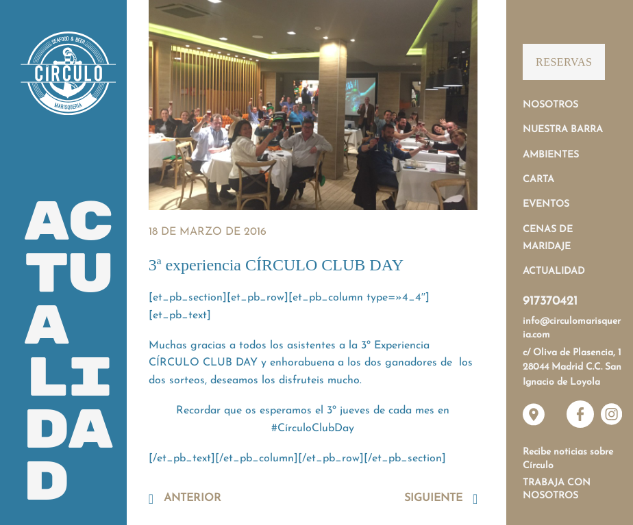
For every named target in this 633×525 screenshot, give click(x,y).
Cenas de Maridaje (548, 238)
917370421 (550, 301)
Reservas (564, 62)
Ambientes (551, 155)
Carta (538, 180)
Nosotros (550, 105)
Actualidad (554, 271)
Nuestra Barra (563, 130)
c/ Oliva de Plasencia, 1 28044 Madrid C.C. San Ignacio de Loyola (572, 367)
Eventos (546, 204)
